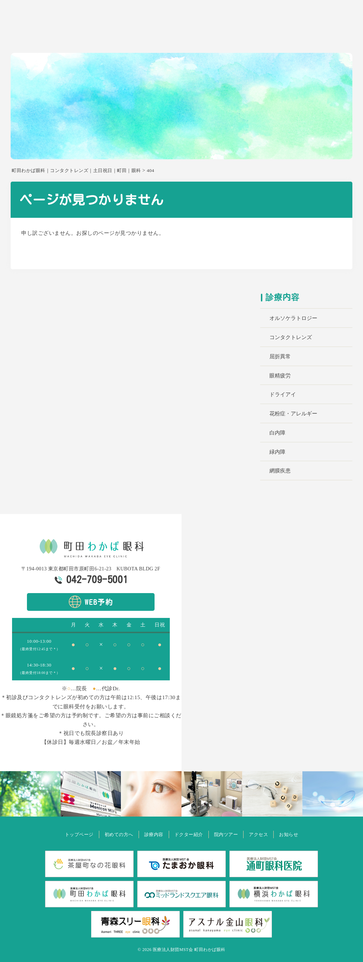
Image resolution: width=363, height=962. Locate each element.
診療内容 (212, 37)
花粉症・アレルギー (293, 413)
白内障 (277, 433)
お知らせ (341, 37)
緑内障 (277, 452)
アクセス (313, 37)
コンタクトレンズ (290, 337)
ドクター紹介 (246, 37)
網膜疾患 (280, 471)
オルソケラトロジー (293, 318)
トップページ (63, 834)
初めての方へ (178, 37)
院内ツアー (282, 37)
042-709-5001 (97, 579)
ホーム (147, 37)
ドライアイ (282, 394)
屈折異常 (280, 356)
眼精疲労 (280, 375)
